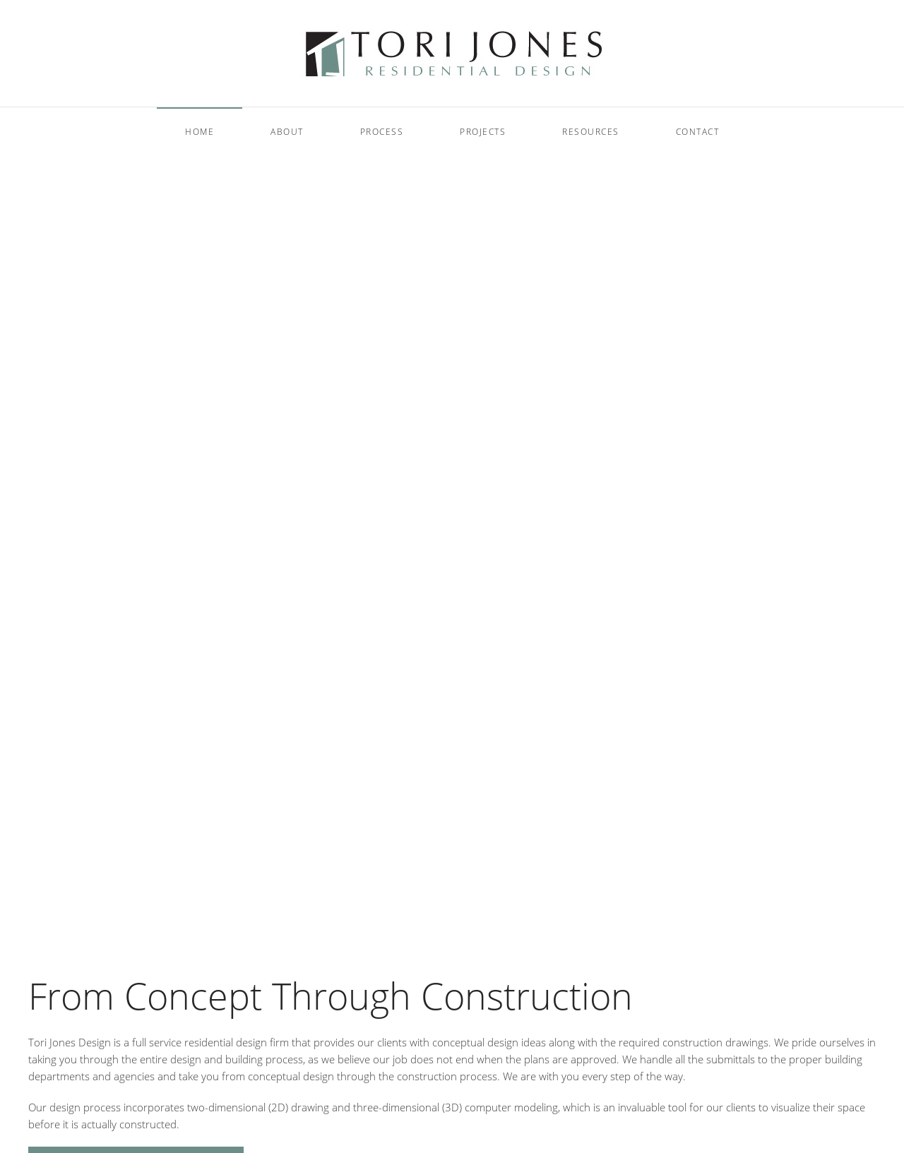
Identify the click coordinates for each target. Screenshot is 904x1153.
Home (199, 132)
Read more (71, 589)
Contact (698, 132)
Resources (590, 132)
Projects (483, 132)
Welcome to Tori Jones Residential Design (426, 912)
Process (382, 132)
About (287, 132)
